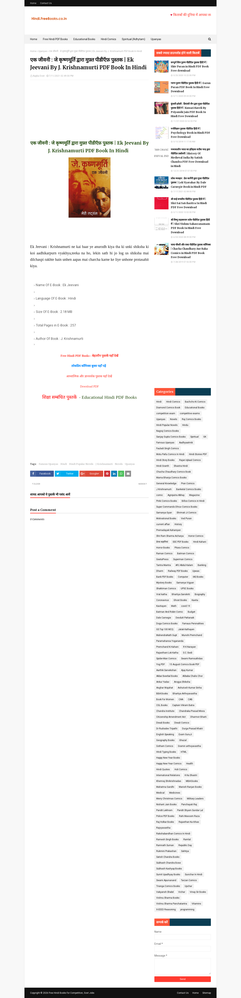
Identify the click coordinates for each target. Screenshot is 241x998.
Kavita (195, 600)
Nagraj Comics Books (167, 431)
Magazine (194, 495)
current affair (163, 524)
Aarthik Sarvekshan (166, 670)
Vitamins (196, 903)
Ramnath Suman (165, 845)
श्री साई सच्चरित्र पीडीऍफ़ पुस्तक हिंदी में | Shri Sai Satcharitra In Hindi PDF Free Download (189, 203)
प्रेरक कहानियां (162, 542)
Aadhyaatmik (186, 442)
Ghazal (183, 740)
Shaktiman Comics (166, 588)
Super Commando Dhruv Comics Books (176, 506)
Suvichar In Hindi (193, 874)
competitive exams (190, 413)
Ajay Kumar (187, 670)
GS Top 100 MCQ (164, 629)
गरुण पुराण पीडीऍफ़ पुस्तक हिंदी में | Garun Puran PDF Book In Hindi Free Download (190, 87)
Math (173, 606)
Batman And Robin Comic (169, 612)
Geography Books (165, 740)
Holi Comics (181, 769)
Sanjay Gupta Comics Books (171, 436)
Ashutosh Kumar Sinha (190, 687)
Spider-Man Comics (166, 658)
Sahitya (185, 851)
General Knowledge (166, 483)
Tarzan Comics (189, 880)
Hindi (63, 464)
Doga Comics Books (167, 623)
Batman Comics (185, 553)
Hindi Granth (162, 466)
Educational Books (194, 407)
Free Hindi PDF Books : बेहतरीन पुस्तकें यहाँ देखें (89, 355)
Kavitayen (161, 606)
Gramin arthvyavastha (189, 746)
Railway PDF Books (178, 571)
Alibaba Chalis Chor (192, 676)
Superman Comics (182, 559)
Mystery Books (164, 582)
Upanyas (42, 51)
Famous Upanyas (48, 464)
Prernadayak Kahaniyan (168, 530)
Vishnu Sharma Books (167, 898)
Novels (119, 464)
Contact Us (46, 3)
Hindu (185, 425)
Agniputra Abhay (176, 495)
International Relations (168, 775)
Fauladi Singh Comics (167, 448)
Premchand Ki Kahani (167, 647)
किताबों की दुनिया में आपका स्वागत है (206, 15)
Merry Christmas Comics (169, 798)
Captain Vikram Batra (183, 705)
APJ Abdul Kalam (184, 565)
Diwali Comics (181, 722)
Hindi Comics (173, 401)
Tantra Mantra (163, 565)
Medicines (174, 792)
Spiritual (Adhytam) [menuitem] (133, 39)
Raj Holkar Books (165, 822)
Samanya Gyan (164, 512)
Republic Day (185, 845)
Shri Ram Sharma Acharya (170, 536)
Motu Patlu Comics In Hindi (170, 454)
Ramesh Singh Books (167, 839)
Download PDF (89, 386)
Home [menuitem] (33, 39)
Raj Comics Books (191, 419)
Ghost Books (180, 600)
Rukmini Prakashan (166, 851)
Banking (202, 565)
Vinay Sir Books (198, 892)
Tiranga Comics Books (168, 886)
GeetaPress (162, 559)
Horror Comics (195, 536)
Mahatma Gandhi (165, 787)
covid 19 (185, 606)
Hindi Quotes (163, 769)
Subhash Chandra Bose (168, 863)
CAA (181, 699)
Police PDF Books (165, 816)
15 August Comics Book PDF (184, 664)
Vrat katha (161, 594)
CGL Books (162, 705)
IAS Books (198, 577)
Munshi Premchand (192, 635)
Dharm (159, 571)
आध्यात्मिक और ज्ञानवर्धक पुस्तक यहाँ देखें (89, 376)
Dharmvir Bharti (198, 717)
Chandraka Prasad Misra (192, 711)
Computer (183, 577)
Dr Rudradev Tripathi (166, 728)
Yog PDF (160, 664)
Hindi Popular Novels (81, 464)
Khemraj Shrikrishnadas (168, 781)
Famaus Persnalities (193, 623)
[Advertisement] (89, 106)
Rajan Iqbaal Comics (190, 460)
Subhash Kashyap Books (169, 868)
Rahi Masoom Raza (189, 816)
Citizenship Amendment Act (171, 717)
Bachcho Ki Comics (195, 401)
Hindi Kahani (199, 542)
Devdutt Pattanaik (185, 617)
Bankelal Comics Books (188, 489)
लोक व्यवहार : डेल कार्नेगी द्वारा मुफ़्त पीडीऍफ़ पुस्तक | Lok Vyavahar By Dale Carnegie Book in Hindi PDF (190, 182)
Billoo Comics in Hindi (193, 501)
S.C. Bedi (187, 652)
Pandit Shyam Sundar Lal (190, 810)
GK (204, 436)
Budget (191, 612)
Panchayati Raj (189, 804)
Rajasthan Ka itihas (189, 822)
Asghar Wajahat (164, 687)
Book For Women (165, 699)
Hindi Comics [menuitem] (108, 39)
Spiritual (194, 436)
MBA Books (192, 781)
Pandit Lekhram (164, 810)
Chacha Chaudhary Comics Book (173, 471)
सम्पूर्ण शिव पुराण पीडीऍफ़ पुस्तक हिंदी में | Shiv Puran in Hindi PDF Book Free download (190, 66)
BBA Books (162, 693)
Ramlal (187, 839)
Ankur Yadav (162, 682)
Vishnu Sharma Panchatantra (171, 903)
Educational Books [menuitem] (84, 39)
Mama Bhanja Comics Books (171, 477)
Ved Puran (186, 518)
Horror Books (163, 547)
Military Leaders (195, 798)
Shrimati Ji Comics (186, 512)
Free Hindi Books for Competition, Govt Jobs (71, 993)
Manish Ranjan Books (190, 787)
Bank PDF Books (164, 577)
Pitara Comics (182, 547)
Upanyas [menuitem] (156, 39)
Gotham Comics (164, 746)
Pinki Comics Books (166, 501)
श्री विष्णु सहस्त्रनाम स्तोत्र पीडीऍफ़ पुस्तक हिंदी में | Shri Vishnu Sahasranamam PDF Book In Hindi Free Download (190, 226)
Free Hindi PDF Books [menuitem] (55, 39)
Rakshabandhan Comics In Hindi (173, 833)
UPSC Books (187, 588)
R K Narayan (189, 647)
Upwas (195, 571)
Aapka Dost (39, 76)
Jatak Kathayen (186, 629)
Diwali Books (163, 722)
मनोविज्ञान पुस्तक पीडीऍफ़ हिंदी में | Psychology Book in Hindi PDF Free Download (190, 133)
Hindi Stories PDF (198, 454)
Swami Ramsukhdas (192, 658)
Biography (200, 594)
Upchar (188, 886)
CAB (190, 699)
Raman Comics (164, 553)
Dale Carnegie (163, 617)
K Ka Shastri (191, 775)
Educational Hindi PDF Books (109, 397)
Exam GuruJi (185, 734)
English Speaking (165, 734)
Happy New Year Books (168, 757)
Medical (160, 792)
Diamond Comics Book (168, 407)
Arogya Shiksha (182, 682)
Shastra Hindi (181, 466)
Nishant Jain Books (166, 804)
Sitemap (206, 993)
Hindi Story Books (165, 460)
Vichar (181, 892)
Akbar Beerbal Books (167, 676)
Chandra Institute (165, 711)
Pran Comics (187, 483)
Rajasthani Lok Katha (167, 652)
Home (33, 3)
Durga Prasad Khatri (192, 728)
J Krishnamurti (104, 464)
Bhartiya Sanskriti (181, 594)
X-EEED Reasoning (166, 909)
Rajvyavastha (163, 827)
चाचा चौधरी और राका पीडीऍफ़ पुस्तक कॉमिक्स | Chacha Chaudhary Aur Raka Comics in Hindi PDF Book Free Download (191, 251)
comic (159, 495)
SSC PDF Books (180, 542)
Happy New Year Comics (169, 763)
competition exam (165, 413)
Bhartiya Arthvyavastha (185, 693)
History (178, 524)
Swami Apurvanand (166, 880)
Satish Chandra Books (167, 857)
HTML (184, 752)
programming (187, 909)
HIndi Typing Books (166, 752)
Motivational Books (166, 518)
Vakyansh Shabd (165, 892)
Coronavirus (162, 600)
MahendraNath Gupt (166, 635)
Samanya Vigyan (185, 582)
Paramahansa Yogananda (169, 641)
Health (189, 763)
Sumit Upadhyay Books (168, 874)
